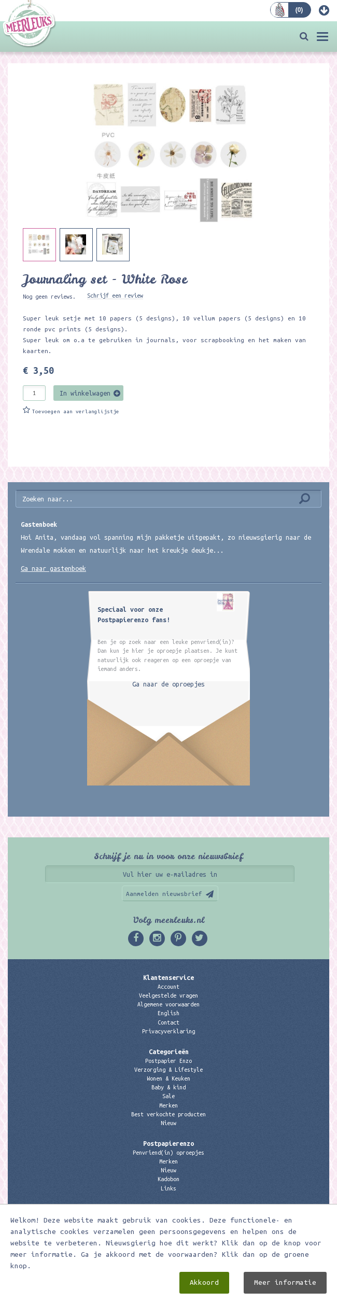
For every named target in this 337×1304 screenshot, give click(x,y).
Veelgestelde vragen (168, 995)
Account (168, 987)
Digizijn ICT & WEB (223, 1294)
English (168, 1013)
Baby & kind (168, 1087)
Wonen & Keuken (168, 1078)
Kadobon (168, 1179)
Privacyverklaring (168, 1031)
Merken (168, 1105)
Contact (168, 1022)
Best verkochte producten (168, 1114)
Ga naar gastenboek (53, 568)
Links (168, 1188)
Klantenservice (168, 977)
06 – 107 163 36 (168, 1235)
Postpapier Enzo (168, 1061)
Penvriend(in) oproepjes (168, 1152)
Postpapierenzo (168, 1143)
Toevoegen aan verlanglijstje (75, 411)
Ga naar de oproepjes (168, 684)
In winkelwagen (85, 393)
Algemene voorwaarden (168, 1004)
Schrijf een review (115, 295)
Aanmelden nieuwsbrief (164, 893)
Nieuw (168, 1123)
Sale (168, 1096)
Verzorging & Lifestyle (168, 1070)
